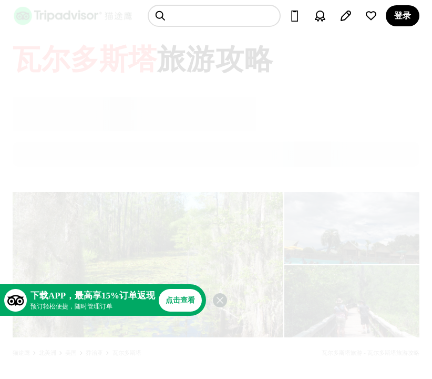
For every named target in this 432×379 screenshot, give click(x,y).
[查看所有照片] (148, 264)
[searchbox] (214, 16)
